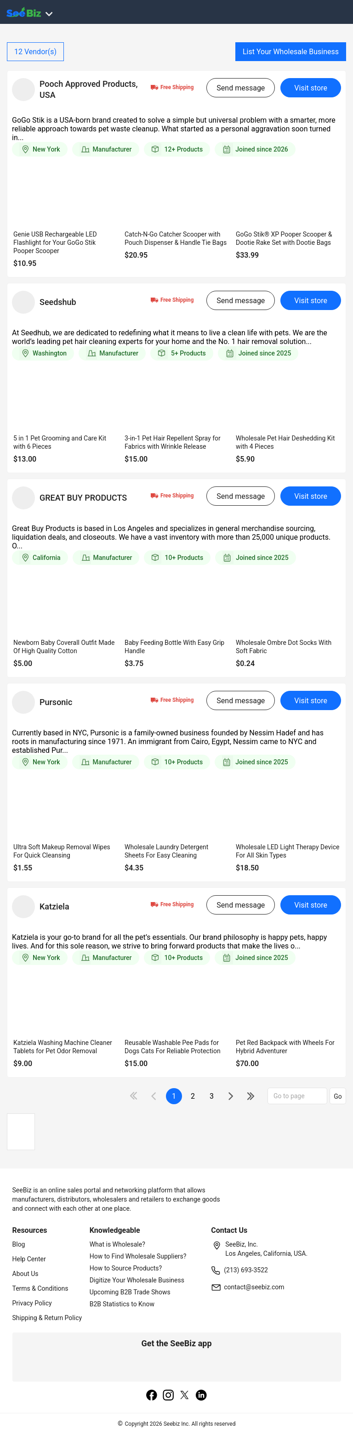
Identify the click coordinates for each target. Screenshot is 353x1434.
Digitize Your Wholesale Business (137, 1280)
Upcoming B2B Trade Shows (130, 1292)
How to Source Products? (126, 1268)
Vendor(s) (35, 51)
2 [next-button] (193, 1096)
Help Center (29, 1259)
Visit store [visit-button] (310, 88)
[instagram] (168, 1396)
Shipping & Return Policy (47, 1317)
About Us (25, 1273)
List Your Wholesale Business (291, 51)
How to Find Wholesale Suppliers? (138, 1256)
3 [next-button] (212, 1096)
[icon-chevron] (154, 1096)
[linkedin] (201, 1396)
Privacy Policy (32, 1303)
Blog (18, 1244)
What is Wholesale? (117, 1244)
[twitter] (185, 1396)
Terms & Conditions (40, 1288)
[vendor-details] (23, 89)
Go (338, 1096)
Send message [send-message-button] (240, 88)
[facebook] (152, 1396)
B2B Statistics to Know (122, 1304)
